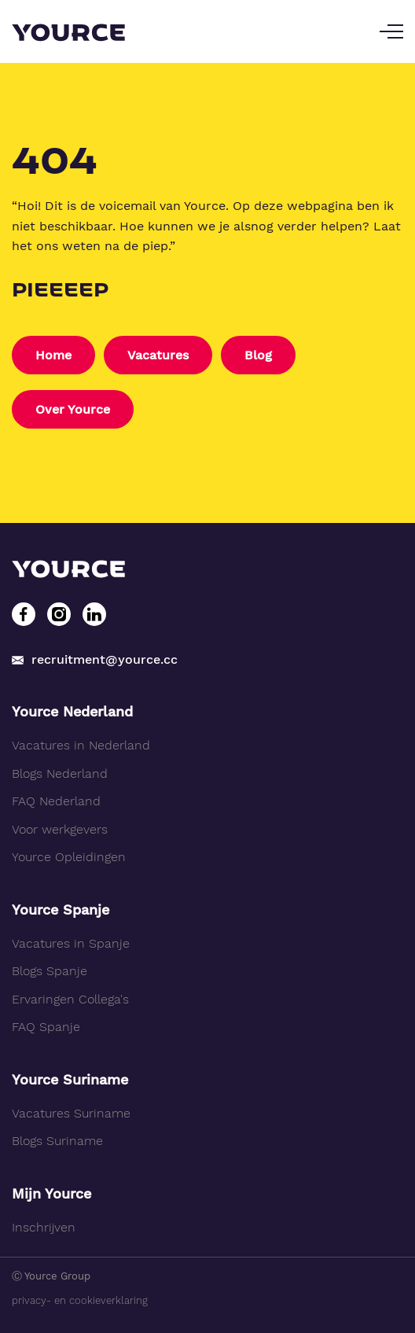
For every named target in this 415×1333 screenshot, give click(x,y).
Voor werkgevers (60, 829)
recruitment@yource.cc (95, 659)
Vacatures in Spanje (71, 943)
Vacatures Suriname (71, 1113)
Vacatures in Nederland (81, 745)
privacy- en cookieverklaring (80, 1300)
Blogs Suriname (57, 1140)
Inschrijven (43, 1227)
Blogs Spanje (49, 970)
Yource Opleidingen (69, 856)
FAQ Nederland (56, 801)
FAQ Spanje (46, 1026)
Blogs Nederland (60, 773)
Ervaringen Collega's (70, 999)
